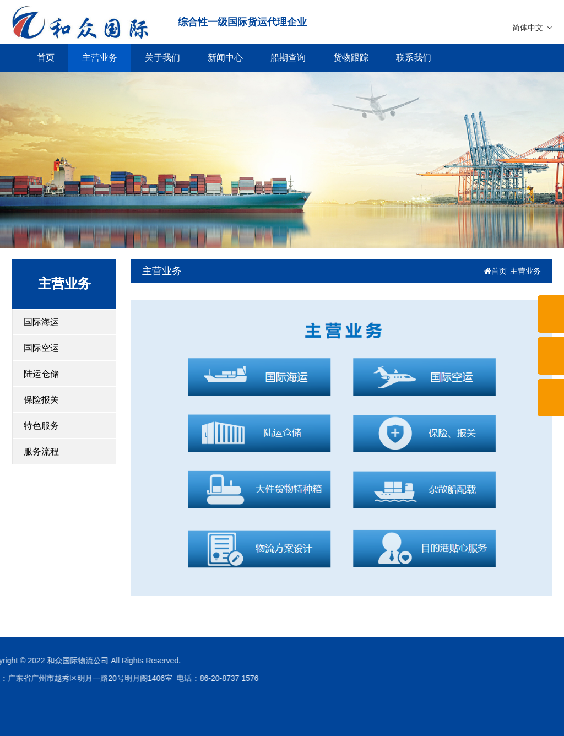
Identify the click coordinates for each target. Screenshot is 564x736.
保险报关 (41, 399)
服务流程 (41, 451)
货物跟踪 (350, 57)
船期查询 (288, 57)
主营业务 (99, 57)
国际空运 (41, 348)
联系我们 (413, 57)
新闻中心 (225, 57)
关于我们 (162, 57)
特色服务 (41, 425)
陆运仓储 (41, 373)
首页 (46, 57)
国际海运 (41, 322)
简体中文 (532, 27)
